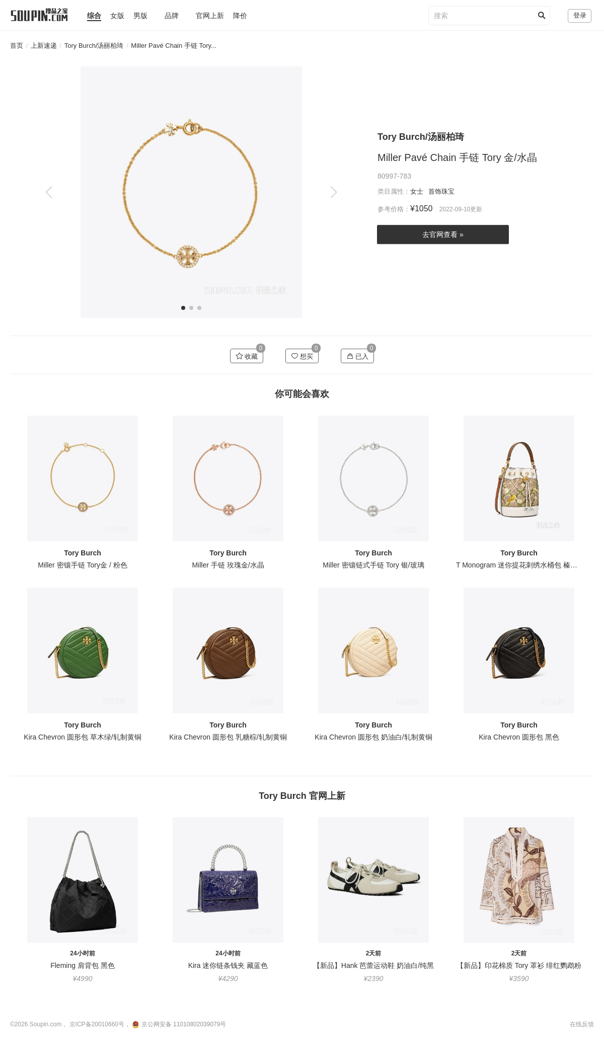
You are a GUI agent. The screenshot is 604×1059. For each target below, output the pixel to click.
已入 (357, 356)
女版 (117, 16)
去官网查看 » (443, 235)
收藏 (247, 356)
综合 (94, 16)
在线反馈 (582, 1024)
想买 (302, 356)
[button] (333, 192)
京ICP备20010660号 (96, 1024)
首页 (16, 45)
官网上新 (210, 16)
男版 (140, 16)
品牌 (172, 16)
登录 (579, 15)
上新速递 (44, 45)
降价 (240, 16)
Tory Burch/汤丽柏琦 (94, 45)
